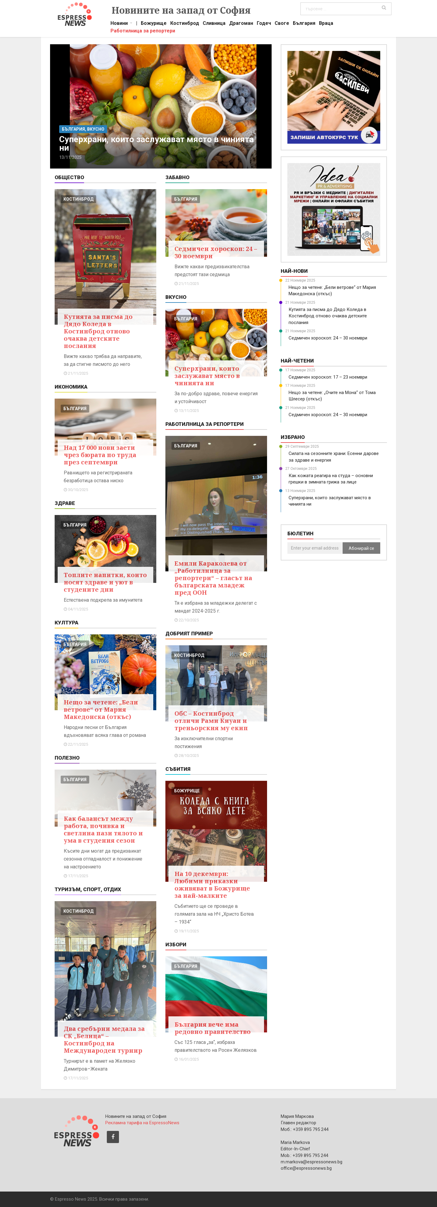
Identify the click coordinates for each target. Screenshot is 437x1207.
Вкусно (175, 297)
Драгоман (241, 24)
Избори (175, 944)
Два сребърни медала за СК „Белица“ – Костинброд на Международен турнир (104, 1040)
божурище (187, 790)
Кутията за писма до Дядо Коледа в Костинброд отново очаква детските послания (98, 331)
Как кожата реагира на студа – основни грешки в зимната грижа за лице (331, 479)
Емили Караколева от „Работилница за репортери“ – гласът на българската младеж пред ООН (213, 578)
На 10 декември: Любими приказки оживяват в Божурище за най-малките (212, 885)
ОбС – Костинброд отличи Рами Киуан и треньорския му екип (211, 720)
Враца (326, 24)
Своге (282, 24)
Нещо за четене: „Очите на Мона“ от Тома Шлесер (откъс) (332, 396)
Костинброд (184, 24)
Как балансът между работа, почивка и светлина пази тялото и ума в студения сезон (103, 829)
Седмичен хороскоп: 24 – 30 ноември (215, 252)
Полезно (67, 758)
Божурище (154, 24)
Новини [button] (119, 24)
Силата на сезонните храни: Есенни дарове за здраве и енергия (334, 457)
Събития (177, 769)
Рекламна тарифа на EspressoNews (142, 1122)
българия (74, 408)
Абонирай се (361, 548)
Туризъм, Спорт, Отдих (88, 889)
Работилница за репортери (142, 31)
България (304, 24)
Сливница (214, 24)
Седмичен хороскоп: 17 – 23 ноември (328, 377)
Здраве (65, 503)
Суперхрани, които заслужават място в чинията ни (207, 375)
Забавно (177, 177)
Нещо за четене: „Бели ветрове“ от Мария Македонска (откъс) (101, 709)
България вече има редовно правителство (212, 1028)
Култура (66, 623)
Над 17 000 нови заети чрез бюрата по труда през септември (100, 454)
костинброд (78, 199)
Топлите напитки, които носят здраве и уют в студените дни (105, 582)
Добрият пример (189, 633)
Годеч (264, 24)
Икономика (71, 387)
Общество (69, 177)
